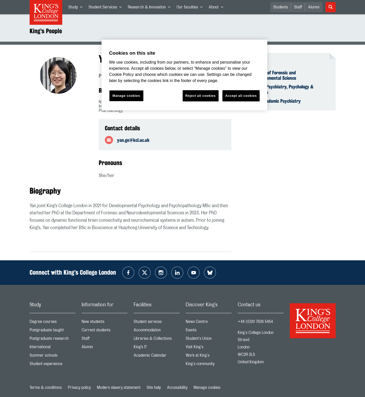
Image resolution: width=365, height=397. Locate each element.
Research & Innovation (150, 8)
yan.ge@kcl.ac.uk (133, 140)
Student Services (107, 8)
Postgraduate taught (52, 331)
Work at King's (209, 356)
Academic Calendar (157, 356)
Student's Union (209, 339)
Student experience (52, 365)
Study (76, 8)
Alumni (313, 7)
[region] (184, 75)
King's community (209, 365)
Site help (154, 388)
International (52, 348)
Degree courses (52, 323)
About (217, 8)
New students (105, 323)
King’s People (46, 31)
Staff (298, 7)
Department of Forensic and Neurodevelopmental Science (270, 75)
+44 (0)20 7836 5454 (255, 322)
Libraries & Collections (157, 339)
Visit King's (209, 348)
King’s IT (157, 348)
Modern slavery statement (119, 388)
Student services (157, 323)
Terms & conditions (46, 388)
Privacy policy (79, 388)
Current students (105, 331)
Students (280, 7)
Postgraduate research (52, 339)
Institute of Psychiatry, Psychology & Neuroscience (278, 89)
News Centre (209, 323)
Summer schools (52, 356)
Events (209, 331)
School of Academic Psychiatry (272, 101)
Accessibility (177, 388)
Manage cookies (207, 388)
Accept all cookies (241, 96)
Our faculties (191, 8)
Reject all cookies (200, 96)
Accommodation (157, 331)
